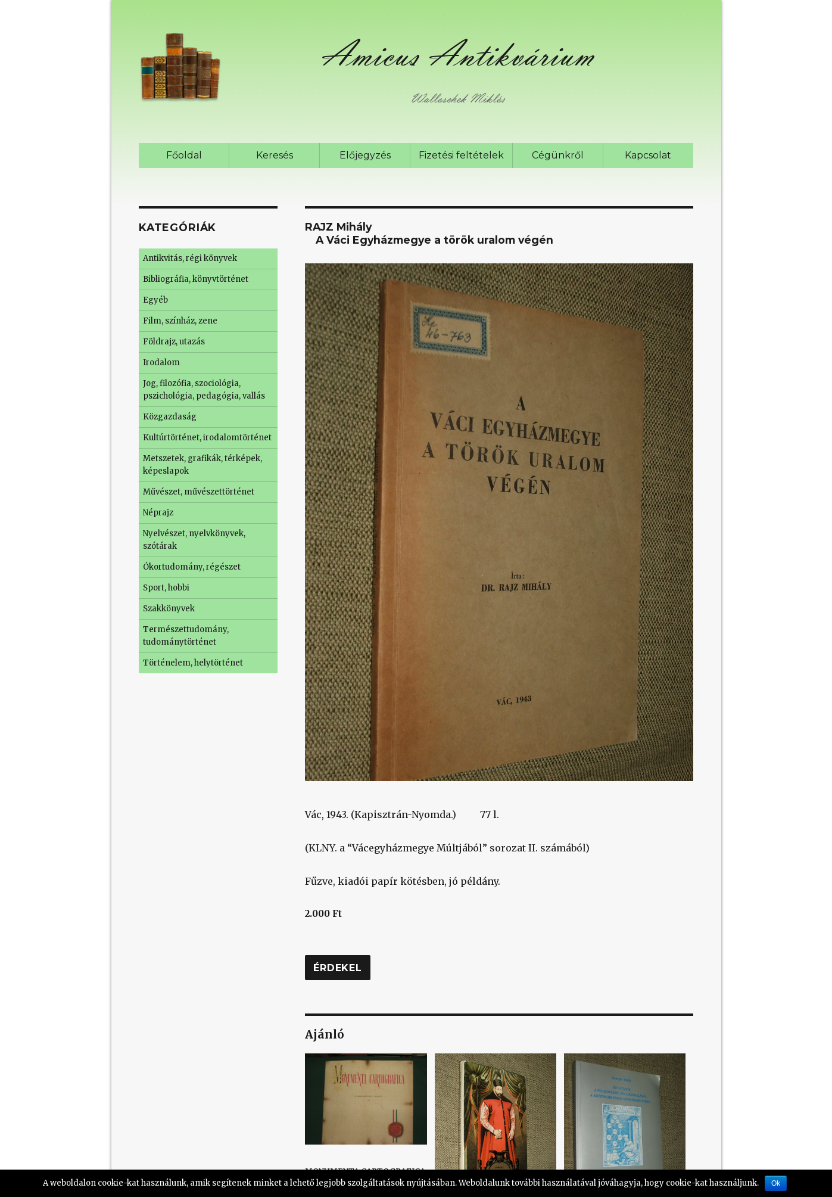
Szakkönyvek (169, 609)
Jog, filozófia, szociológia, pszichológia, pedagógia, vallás (204, 389)
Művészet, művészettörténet (198, 492)
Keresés (274, 155)
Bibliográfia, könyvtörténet (195, 279)
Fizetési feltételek (461, 155)
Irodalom (161, 362)
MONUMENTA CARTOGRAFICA (365, 1114)
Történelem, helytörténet (193, 663)
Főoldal (184, 155)
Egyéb (155, 300)
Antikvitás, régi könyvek (190, 258)
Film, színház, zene (180, 321)
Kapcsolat (648, 155)
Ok (775, 1183)
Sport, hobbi (166, 588)
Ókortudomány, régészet (192, 567)
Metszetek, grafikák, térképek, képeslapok (202, 464)
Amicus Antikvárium (457, 54)
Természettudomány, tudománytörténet (186, 635)
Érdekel (337, 968)
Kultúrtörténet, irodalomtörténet (207, 438)
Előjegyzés (365, 155)
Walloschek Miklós (457, 99)
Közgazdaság (170, 417)
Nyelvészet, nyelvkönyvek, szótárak (194, 539)
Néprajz (158, 513)
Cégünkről (558, 155)
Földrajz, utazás (174, 342)
